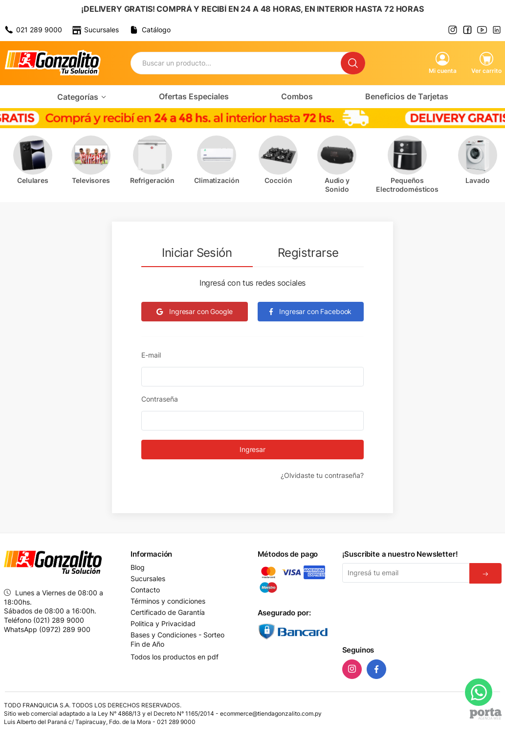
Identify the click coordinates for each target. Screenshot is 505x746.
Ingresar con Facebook (310, 311)
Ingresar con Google (194, 311)
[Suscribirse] (485, 573)
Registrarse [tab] (308, 253)
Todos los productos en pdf (175, 657)
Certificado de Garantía (168, 612)
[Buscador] (236, 63)
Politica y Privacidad (163, 624)
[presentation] (416, 612)
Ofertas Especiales (194, 96)
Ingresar (252, 449)
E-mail (151, 355)
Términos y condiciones (168, 601)
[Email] (406, 573)
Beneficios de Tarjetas (406, 96)
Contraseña (159, 399)
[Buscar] (353, 63)
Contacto (145, 590)
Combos (297, 96)
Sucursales (148, 579)
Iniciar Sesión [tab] (197, 253)
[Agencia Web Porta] (486, 714)
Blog (138, 567)
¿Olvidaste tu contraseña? (322, 475)
